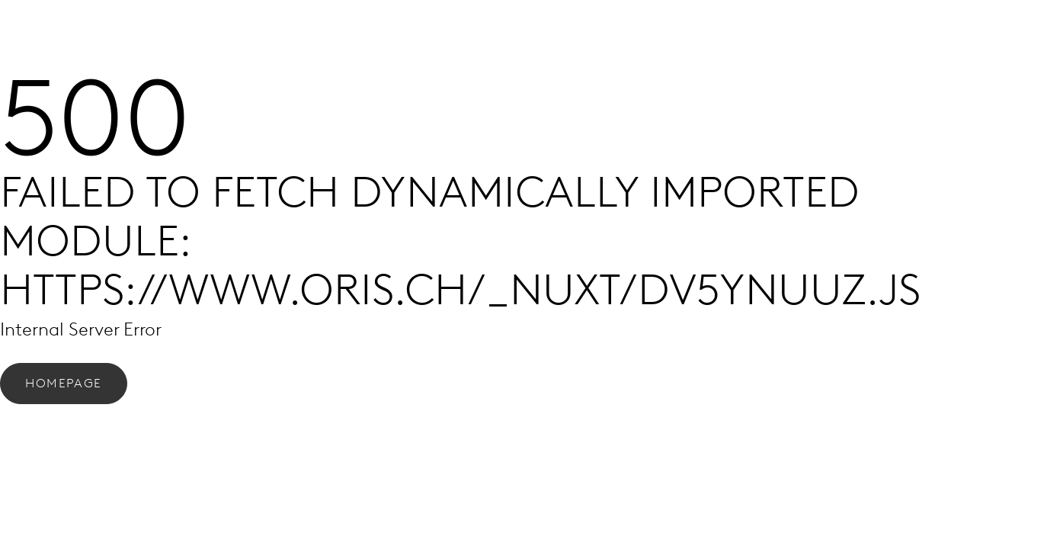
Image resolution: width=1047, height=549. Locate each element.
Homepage (63, 383)
